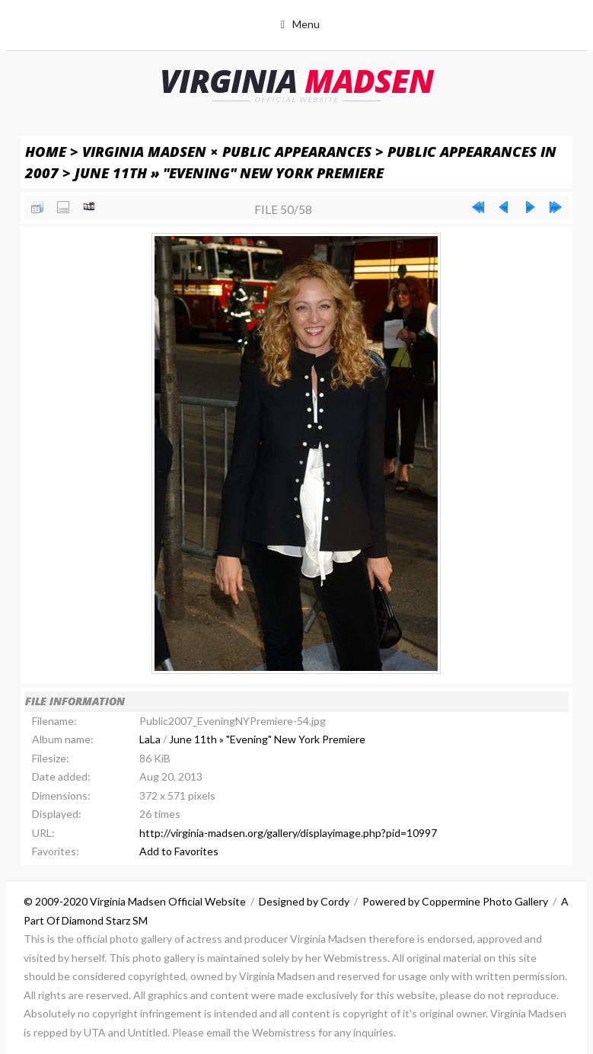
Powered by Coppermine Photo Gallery (455, 901)
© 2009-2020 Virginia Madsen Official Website (135, 901)
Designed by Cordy (304, 901)
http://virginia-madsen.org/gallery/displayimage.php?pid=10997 (288, 832)
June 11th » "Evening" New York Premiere (229, 172)
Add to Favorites (178, 851)
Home (45, 151)
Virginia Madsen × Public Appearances (226, 151)
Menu (306, 24)
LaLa (150, 739)
